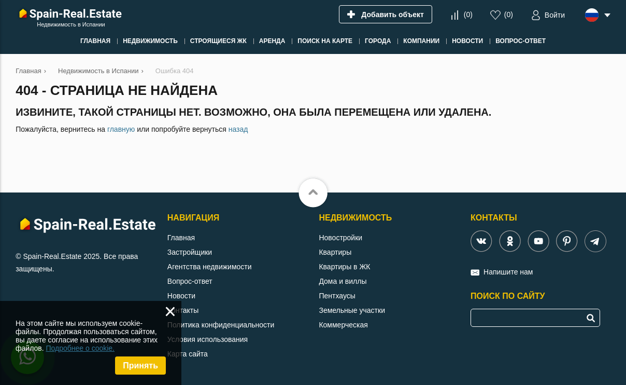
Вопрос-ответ (189, 281)
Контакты (182, 310)
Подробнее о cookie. (80, 348)
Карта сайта (187, 354)
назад (238, 129)
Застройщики (189, 252)
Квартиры (335, 252)
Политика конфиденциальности (221, 325)
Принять (140, 365)
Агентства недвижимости (209, 267)
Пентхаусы (337, 296)
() (468, 14)
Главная (181, 237)
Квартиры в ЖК (344, 267)
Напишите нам (508, 272)
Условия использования (207, 339)
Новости (181, 296)
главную (121, 129)
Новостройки (340, 237)
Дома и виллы (342, 281)
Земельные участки (352, 310)
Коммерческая (343, 325)
